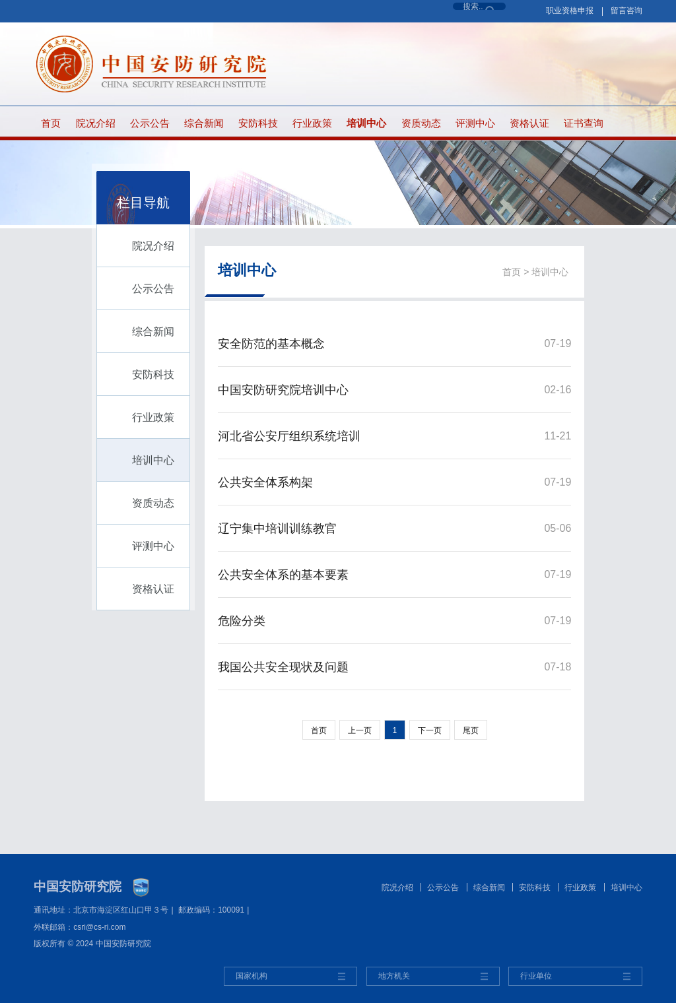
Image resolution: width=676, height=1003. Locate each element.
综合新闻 (204, 123)
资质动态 (421, 123)
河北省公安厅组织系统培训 (289, 436)
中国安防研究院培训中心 (283, 390)
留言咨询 (626, 10)
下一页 (430, 730)
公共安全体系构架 (265, 482)
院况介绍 (96, 123)
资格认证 (529, 123)
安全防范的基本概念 (271, 343)
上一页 (360, 730)
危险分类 (241, 621)
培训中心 (366, 123)
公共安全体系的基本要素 (283, 574)
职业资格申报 (569, 10)
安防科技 (258, 123)
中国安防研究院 (77, 886)
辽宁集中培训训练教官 (277, 528)
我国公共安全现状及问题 (283, 667)
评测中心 (475, 123)
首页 (51, 123)
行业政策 (312, 123)
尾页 (471, 730)
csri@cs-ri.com (99, 927)
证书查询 (583, 123)
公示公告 (150, 123)
